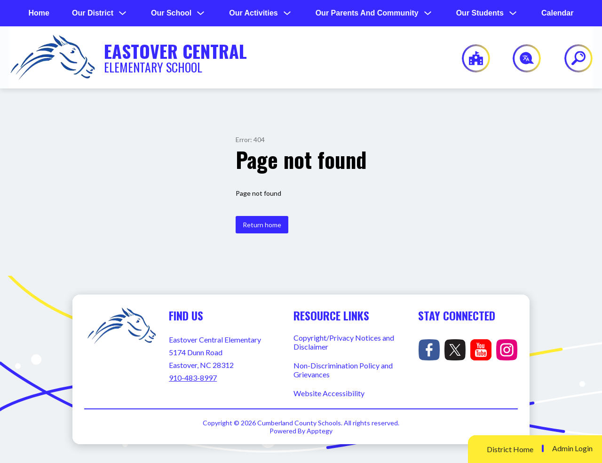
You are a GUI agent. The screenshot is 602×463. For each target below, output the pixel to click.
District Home (510, 449)
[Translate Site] (521, 58)
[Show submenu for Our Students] (480, 13)
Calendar (557, 13)
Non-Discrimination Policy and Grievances (343, 370)
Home (39, 13)
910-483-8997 (193, 377)
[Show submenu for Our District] (92, 13)
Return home (262, 225)
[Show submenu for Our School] (171, 13)
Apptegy (320, 431)
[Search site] (573, 58)
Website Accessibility (328, 393)
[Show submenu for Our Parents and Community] (367, 13)
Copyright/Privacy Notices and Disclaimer (343, 342)
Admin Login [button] (572, 448)
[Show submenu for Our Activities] (253, 13)
